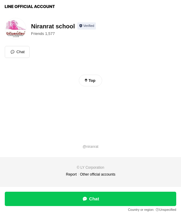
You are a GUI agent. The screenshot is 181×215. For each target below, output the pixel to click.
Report (71, 174)
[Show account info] (86, 26)
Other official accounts (98, 174)
